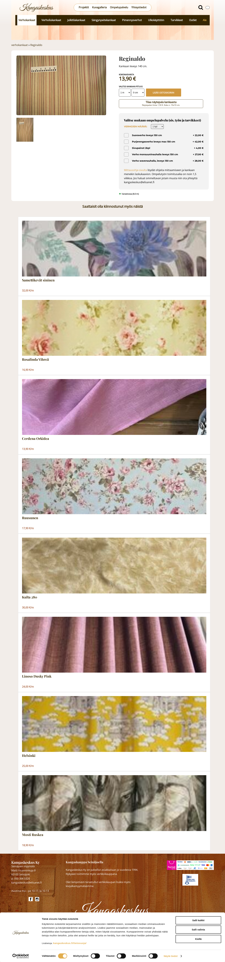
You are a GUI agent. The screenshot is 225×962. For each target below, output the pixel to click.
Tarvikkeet (177, 20)
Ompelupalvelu (119, 7)
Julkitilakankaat (76, 20)
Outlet (193, 20)
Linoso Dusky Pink (36, 676)
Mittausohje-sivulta (135, 170)
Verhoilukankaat (51, 20)
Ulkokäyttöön (156, 20)
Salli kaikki (198, 919)
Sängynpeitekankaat (104, 20)
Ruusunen (30, 518)
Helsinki (28, 755)
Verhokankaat (27, 20)
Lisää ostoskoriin (163, 92)
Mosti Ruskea (32, 835)
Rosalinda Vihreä (35, 359)
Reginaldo (36, 45)
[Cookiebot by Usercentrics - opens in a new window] (21, 955)
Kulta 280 (29, 597)
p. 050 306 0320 (20, 878)
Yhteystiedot (138, 7)
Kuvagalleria (99, 7)
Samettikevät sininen (38, 280)
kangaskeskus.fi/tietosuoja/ (69, 942)
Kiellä (198, 938)
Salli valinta (198, 929)
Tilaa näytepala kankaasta (161, 103)
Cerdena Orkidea (35, 438)
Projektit (84, 7)
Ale (204, 20)
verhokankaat (19, 45)
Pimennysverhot (132, 20)
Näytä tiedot (171, 955)
